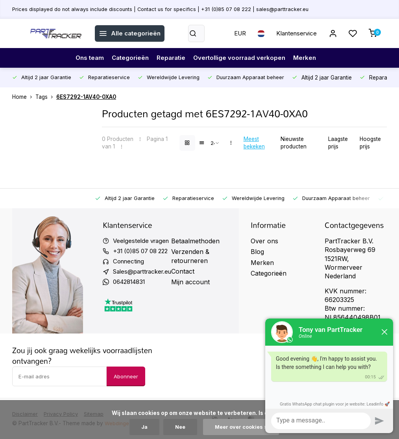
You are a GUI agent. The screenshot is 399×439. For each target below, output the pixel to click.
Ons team (86, 58)
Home (23, 97)
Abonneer (126, 376)
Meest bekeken (254, 143)
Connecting (130, 263)
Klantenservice (294, 33)
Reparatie (170, 58)
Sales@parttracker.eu (145, 273)
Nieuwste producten (294, 143)
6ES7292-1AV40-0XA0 (86, 97)
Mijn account (196, 282)
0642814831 (131, 284)
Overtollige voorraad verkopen (241, 58)
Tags (45, 97)
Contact (189, 271)
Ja (142, 427)
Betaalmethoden (201, 241)
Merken (309, 58)
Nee (179, 427)
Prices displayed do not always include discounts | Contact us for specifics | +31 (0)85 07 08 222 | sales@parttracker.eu (164, 9)
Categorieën (128, 58)
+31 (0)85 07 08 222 (143, 252)
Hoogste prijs (370, 143)
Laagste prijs (338, 143)
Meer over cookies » (242, 427)
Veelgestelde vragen (143, 241)
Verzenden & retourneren (196, 256)
